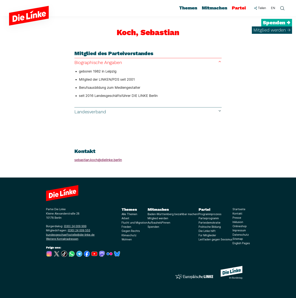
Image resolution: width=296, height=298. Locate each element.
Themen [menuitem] (188, 8)
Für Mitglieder (207, 235)
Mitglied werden (158, 218)
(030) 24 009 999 (75, 226)
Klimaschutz (129, 235)
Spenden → (277, 23)
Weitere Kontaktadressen (62, 238)
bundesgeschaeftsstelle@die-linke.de (70, 234)
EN (273, 8)
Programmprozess (210, 214)
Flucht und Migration (134, 222)
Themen (129, 209)
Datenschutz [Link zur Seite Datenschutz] (241, 234)
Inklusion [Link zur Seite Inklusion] (238, 222)
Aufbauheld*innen (159, 222)
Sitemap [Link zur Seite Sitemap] (238, 238)
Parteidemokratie (209, 222)
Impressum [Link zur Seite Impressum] (239, 230)
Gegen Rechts (131, 230)
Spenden (153, 226)
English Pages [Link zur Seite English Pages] (241, 243)
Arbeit (125, 218)
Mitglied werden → (272, 30)
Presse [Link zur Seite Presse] (237, 217)
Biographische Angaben (148, 62)
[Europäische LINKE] (194, 276)
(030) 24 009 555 (79, 230)
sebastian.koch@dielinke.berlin (98, 160)
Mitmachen (158, 209)
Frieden (126, 226)
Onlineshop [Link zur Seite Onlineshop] (240, 226)
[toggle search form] (282, 8)
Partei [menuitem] (239, 8)
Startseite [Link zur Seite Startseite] (239, 209)
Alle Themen (129, 214)
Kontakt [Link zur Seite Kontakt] (237, 213)
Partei (204, 209)
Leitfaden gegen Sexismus (215, 239)
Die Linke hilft (207, 230)
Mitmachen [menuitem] (214, 8)
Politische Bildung (210, 226)
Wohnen (127, 239)
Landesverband (148, 111)
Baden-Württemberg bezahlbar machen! (173, 214)
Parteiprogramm (209, 218)
